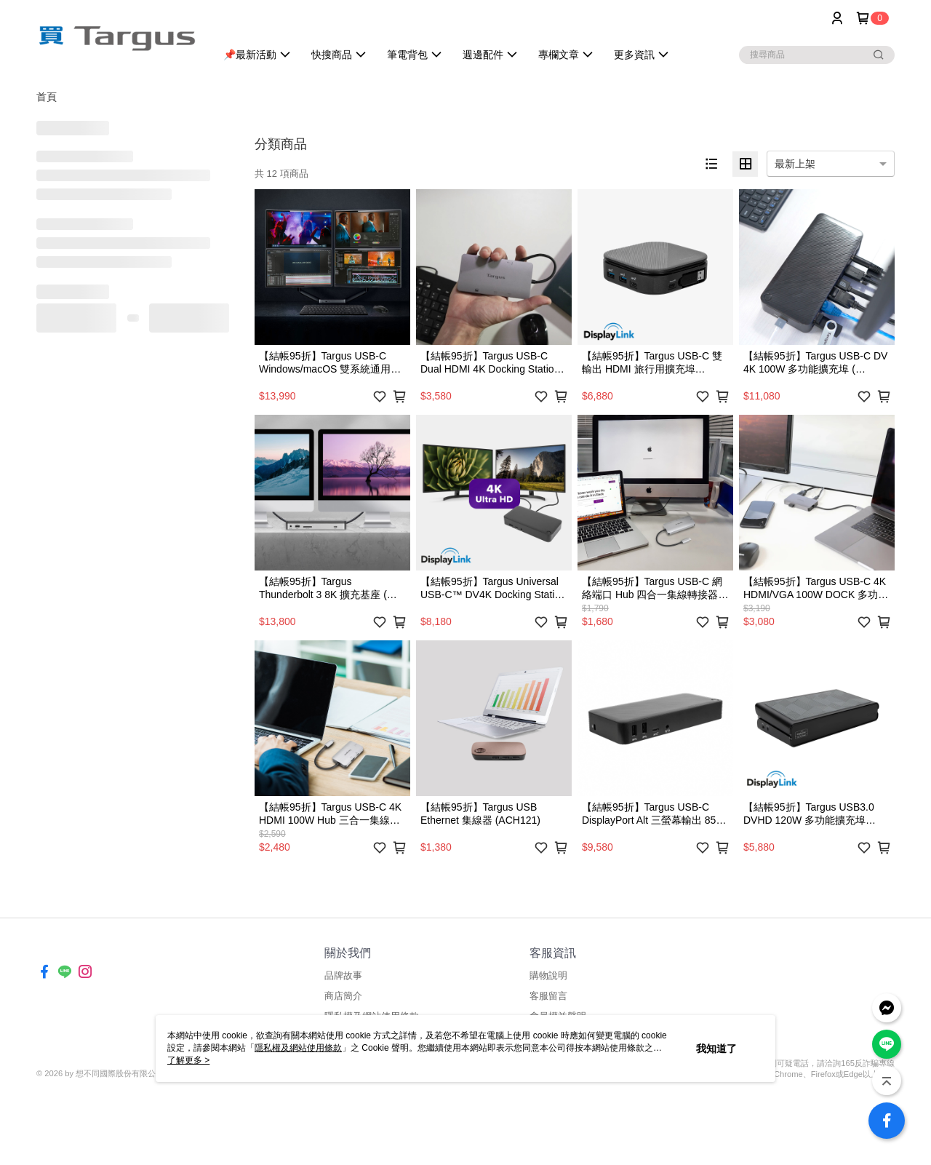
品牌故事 (343, 975)
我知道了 (716, 1048)
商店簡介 (343, 995)
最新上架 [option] (795, 164)
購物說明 (548, 975)
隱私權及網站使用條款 (298, 1048)
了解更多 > (188, 1060)
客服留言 (548, 995)
